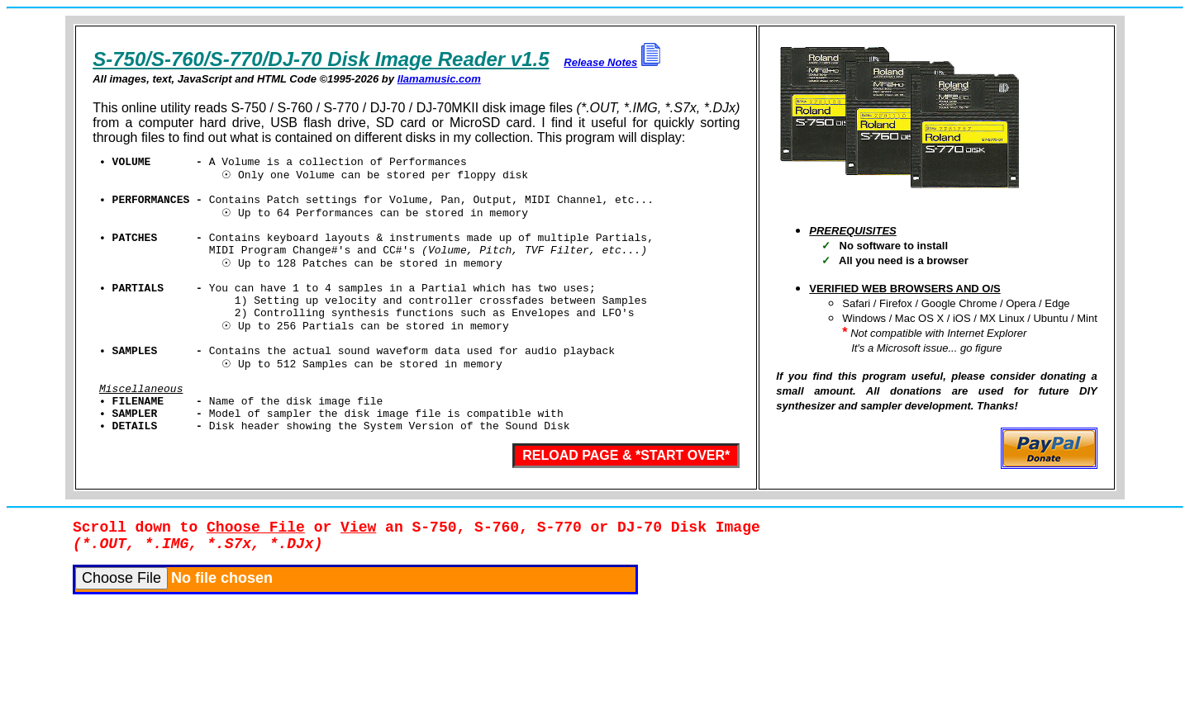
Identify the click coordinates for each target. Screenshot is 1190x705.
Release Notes (600, 62)
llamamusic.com (439, 79)
